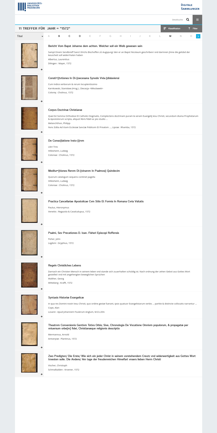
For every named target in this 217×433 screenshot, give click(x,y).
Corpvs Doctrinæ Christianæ (65, 110)
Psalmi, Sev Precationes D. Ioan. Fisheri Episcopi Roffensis (83, 233)
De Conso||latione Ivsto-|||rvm (66, 141)
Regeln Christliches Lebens (64, 265)
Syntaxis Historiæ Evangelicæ (66, 298)
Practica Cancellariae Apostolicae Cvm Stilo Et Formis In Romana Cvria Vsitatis (95, 201)
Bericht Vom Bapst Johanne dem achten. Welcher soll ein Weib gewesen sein (95, 46)
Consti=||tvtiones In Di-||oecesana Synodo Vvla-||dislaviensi (83, 78)
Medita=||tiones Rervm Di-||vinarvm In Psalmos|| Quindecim (84, 171)
